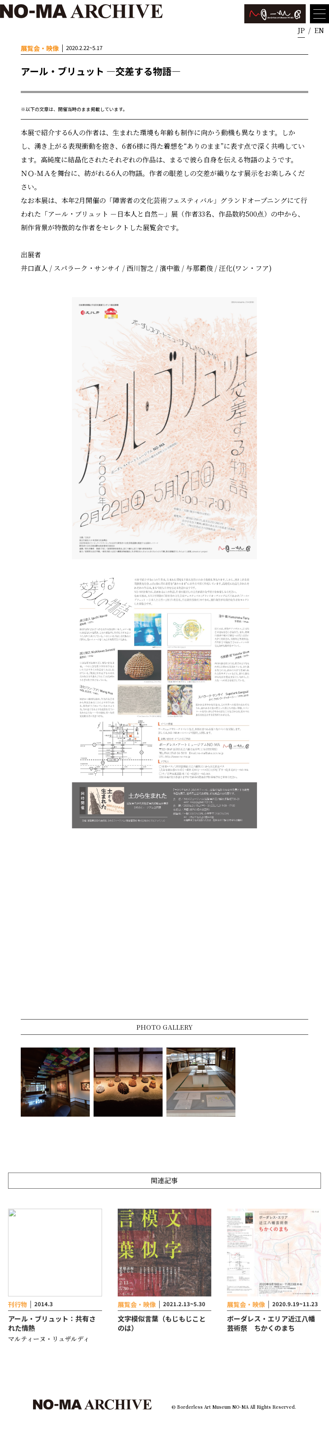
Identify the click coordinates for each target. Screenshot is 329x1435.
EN (319, 30)
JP (301, 30)
